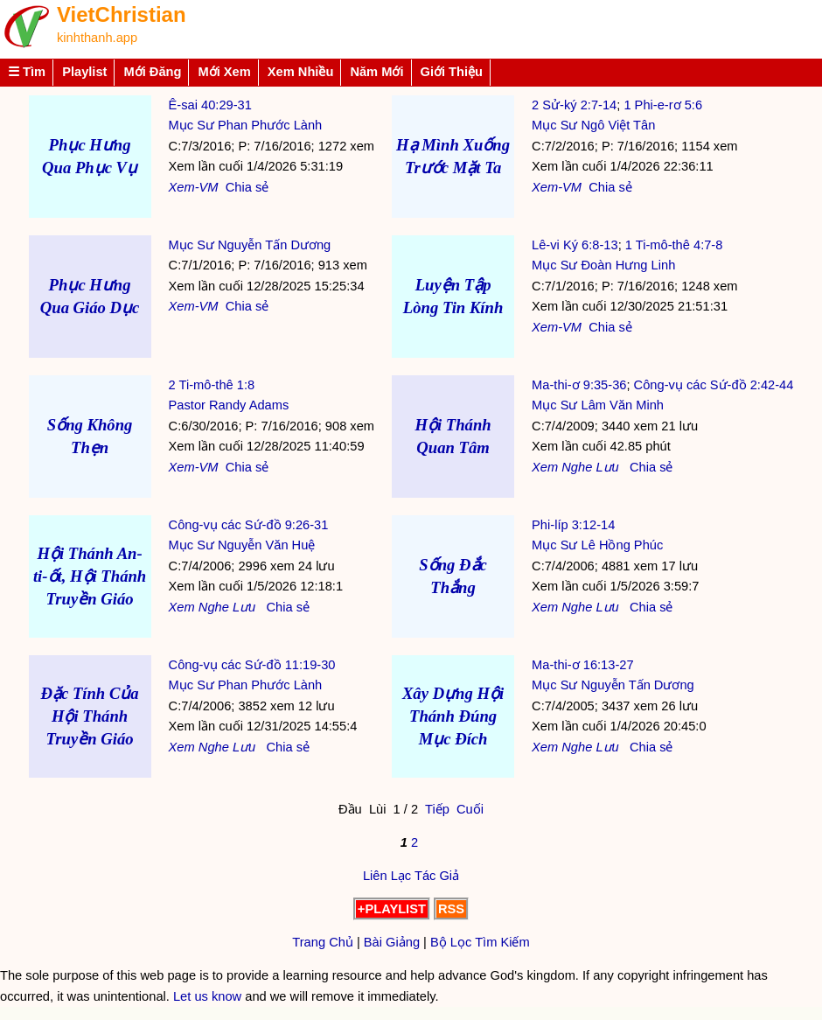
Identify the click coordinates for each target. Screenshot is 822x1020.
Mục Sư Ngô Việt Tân (593, 125)
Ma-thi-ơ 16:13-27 (583, 665)
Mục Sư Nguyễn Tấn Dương (250, 245)
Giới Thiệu (452, 72)
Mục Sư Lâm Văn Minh (598, 405)
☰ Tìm (26, 72)
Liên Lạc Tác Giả (411, 876)
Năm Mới (376, 72)
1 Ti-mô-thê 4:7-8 (674, 245)
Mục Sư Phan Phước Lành (246, 125)
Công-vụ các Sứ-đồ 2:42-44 (714, 385)
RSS (451, 909)
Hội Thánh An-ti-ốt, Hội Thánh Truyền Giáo (89, 576)
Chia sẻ (247, 187)
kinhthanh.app (97, 38)
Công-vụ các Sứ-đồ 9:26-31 (249, 525)
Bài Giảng (392, 942)
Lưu (607, 467)
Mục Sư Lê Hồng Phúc (597, 545)
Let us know (207, 996)
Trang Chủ (322, 942)
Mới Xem (224, 72)
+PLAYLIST (392, 909)
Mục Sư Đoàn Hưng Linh (603, 265)
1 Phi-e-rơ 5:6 (662, 105)
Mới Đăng (152, 72)
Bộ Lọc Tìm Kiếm (480, 942)
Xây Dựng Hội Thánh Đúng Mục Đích (453, 716)
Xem (545, 467)
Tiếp (437, 809)
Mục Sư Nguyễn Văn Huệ (242, 545)
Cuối (470, 809)
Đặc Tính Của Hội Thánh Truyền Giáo (89, 716)
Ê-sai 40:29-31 (210, 105)
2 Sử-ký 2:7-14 (574, 105)
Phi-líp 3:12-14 (573, 525)
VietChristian (121, 14)
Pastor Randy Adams (229, 405)
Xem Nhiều (301, 72)
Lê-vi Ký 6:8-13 (575, 245)
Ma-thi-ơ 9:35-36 (579, 385)
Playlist (84, 72)
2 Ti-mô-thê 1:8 (212, 385)
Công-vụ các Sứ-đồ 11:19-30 (252, 665)
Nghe (576, 467)
